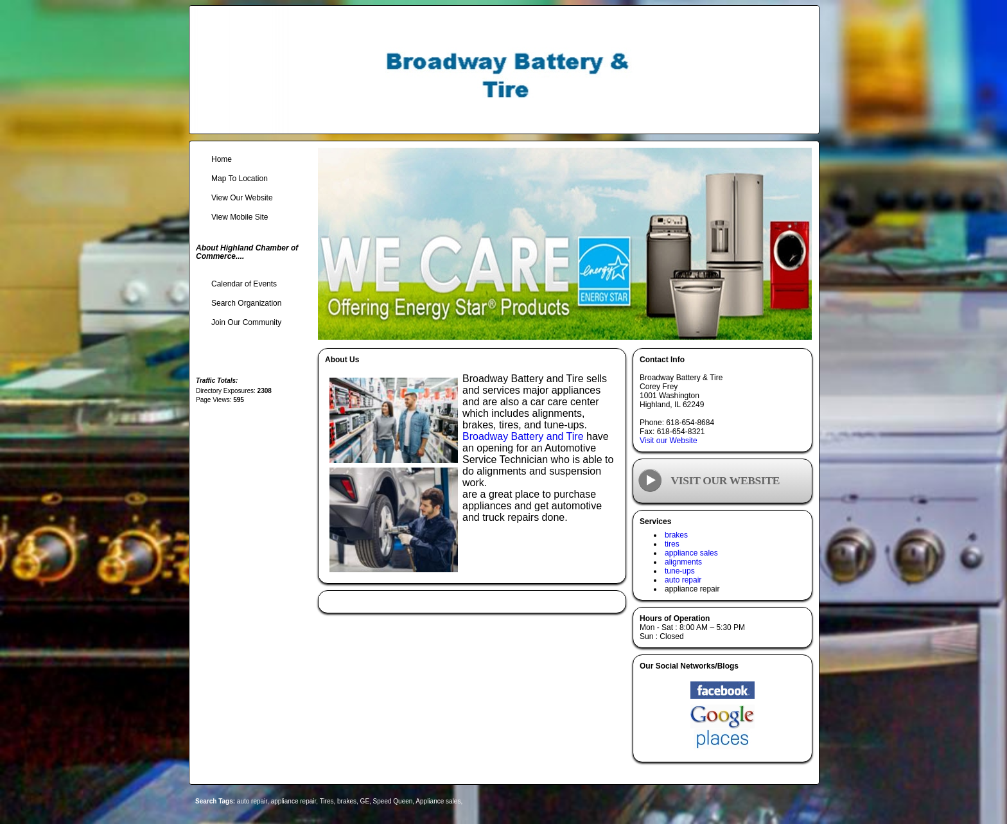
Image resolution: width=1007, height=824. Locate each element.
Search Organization (246, 303)
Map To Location (239, 178)
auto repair (683, 579)
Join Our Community (246, 322)
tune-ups (680, 570)
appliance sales (691, 552)
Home (221, 159)
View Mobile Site (239, 217)
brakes (676, 534)
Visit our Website (668, 440)
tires (672, 543)
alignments (683, 561)
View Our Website (242, 197)
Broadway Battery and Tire (523, 436)
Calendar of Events (244, 283)
